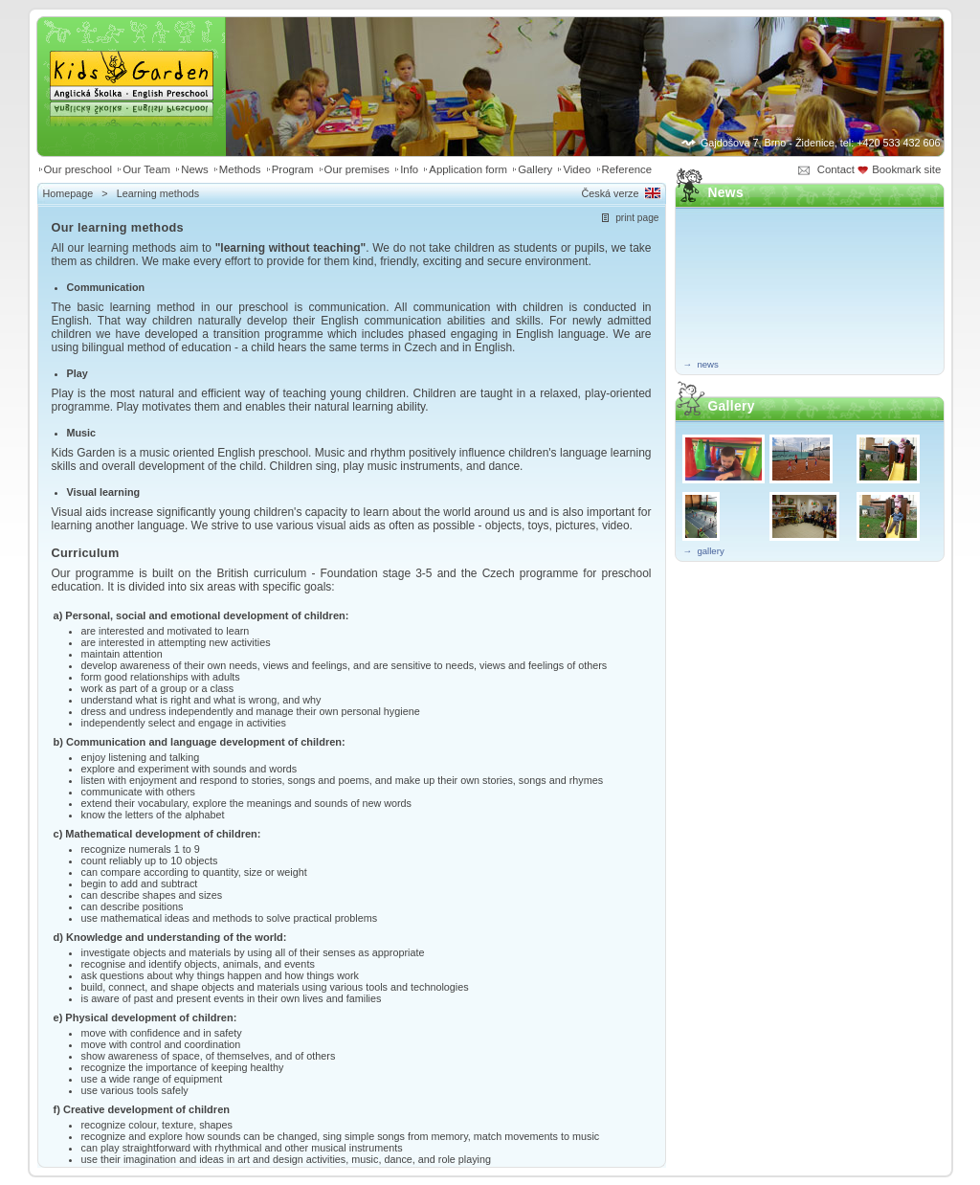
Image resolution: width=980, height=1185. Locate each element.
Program (293, 169)
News (194, 169)
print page (636, 217)
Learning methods (158, 193)
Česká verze (609, 193)
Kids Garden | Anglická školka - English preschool (131, 63)
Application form (468, 169)
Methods (240, 169)
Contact (836, 169)
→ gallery (703, 551)
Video (576, 169)
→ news (701, 364)
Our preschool (78, 169)
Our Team (146, 169)
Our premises (357, 169)
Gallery (535, 169)
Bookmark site (908, 169)
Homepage (68, 193)
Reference (627, 169)
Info (409, 169)
